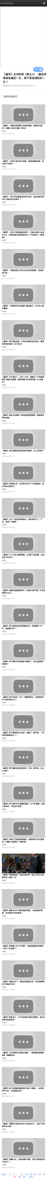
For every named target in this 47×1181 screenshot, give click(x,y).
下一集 (38, 69)
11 (22, 1174)
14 (35, 1174)
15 (40, 1174)
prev (4, 1174)
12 (26, 1174)
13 (31, 1174)
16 (44, 1174)
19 (24, 1177)
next (30, 1177)
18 (20, 1177)
